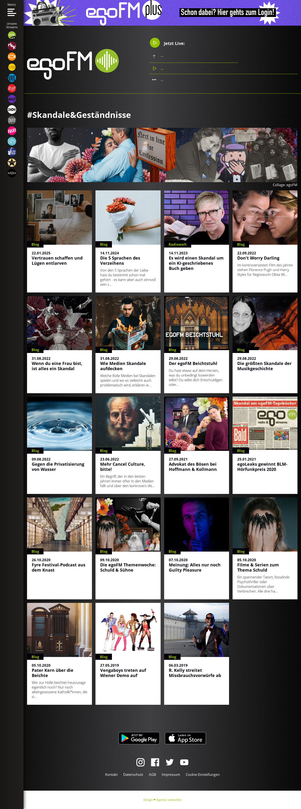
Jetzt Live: (167, 42)
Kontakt (111, 774)
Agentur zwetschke (168, 800)
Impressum (171, 774)
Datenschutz (133, 774)
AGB (152, 774)
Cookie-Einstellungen (203, 774)
